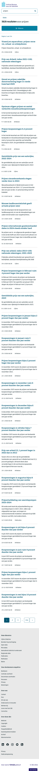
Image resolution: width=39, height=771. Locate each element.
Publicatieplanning (7, 754)
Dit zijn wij (4, 700)
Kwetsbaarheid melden (8, 732)
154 (27, 620)
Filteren (19, 28)
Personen (4, 679)
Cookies (3, 726)
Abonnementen (6, 737)
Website (3, 720)
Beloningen (4, 685)
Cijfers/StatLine (6, 639)
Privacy (3, 682)
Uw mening (33, 769)
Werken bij (4, 705)
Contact (3, 694)
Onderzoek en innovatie (8, 703)
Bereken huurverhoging (8, 642)
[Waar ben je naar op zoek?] (19, 11)
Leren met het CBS (6, 708)
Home (4, 17)
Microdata (4, 647)
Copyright (4, 723)
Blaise (3, 661)
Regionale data (5, 653)
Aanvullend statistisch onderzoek (11, 650)
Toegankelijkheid (6, 729)
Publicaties (4, 656)
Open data (4, 645)
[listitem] (2, 744)
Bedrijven (4, 671)
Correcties (4, 711)
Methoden (4, 659)
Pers (2, 697)
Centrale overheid (6, 674)
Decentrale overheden (8, 676)
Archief (3, 734)
